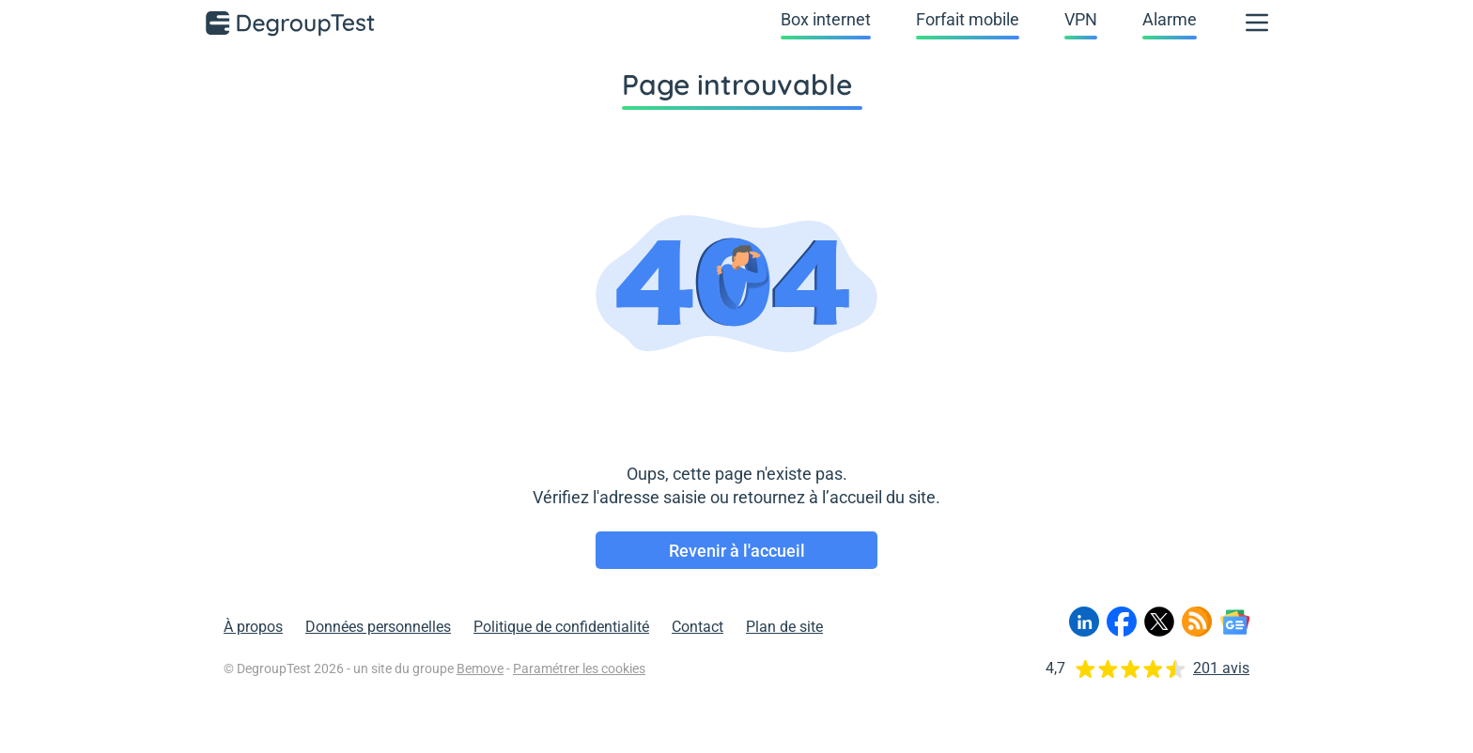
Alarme (1169, 19)
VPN (1080, 19)
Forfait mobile (967, 19)
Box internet (826, 19)
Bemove (480, 668)
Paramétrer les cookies (579, 668)
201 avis (1221, 668)
